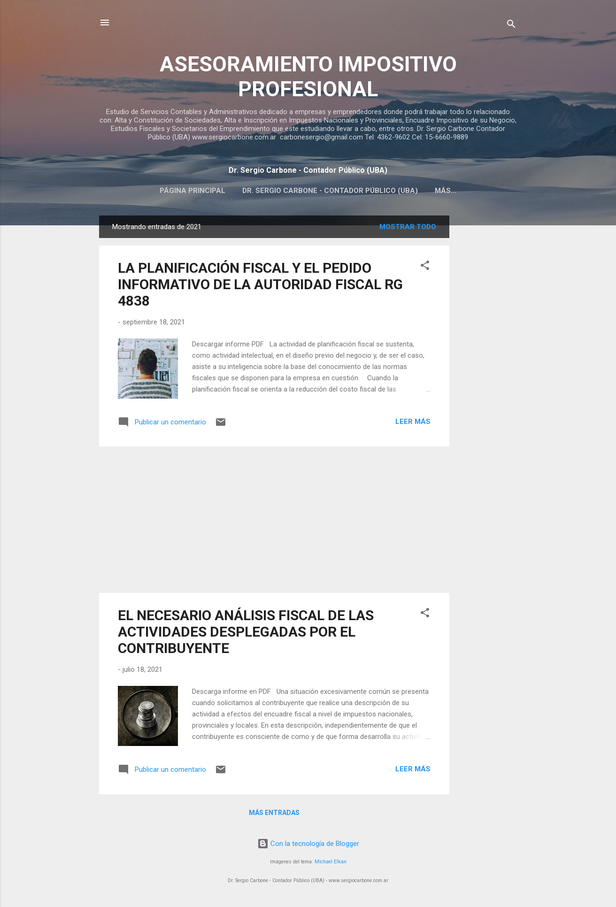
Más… (445, 190)
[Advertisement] (487, 358)
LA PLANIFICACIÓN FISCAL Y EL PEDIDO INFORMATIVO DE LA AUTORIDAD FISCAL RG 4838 (260, 286)
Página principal (192, 190)
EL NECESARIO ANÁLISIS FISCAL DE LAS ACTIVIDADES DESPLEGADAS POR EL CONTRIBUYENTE (246, 633)
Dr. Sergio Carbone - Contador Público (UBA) (330, 190)
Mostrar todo (407, 228)
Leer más (413, 423)
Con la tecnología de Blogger (308, 845)
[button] (425, 268)
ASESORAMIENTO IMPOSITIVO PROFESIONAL (308, 76)
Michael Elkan (330, 864)
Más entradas (274, 814)
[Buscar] (511, 25)
